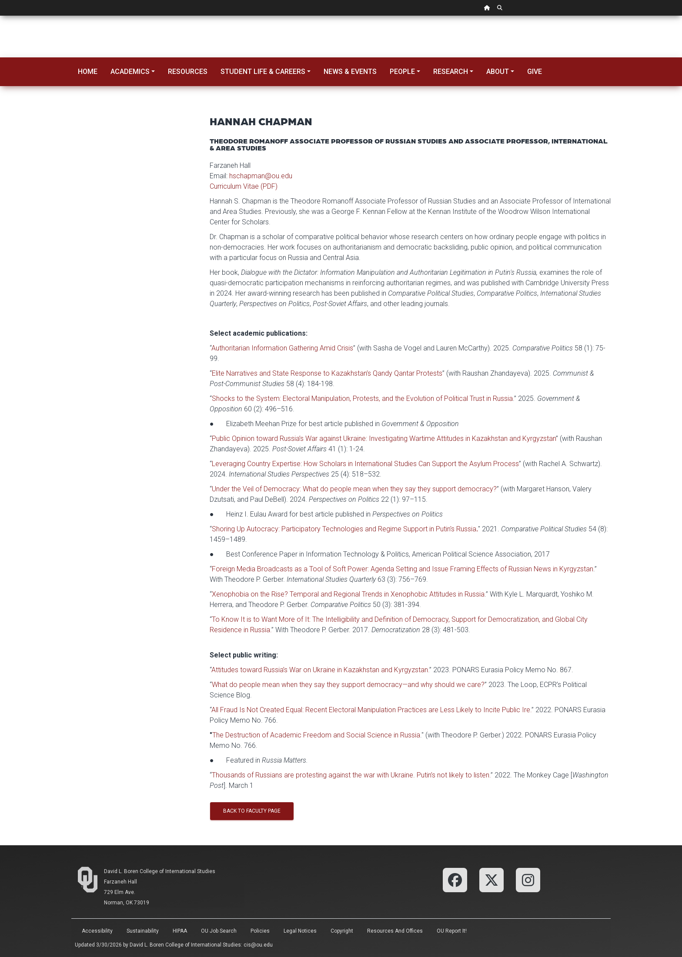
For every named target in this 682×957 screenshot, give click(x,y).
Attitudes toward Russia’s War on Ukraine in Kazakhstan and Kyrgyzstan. (320, 670)
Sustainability (143, 931)
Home (87, 71)
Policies (260, 931)
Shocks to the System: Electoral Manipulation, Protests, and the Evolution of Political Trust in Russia (362, 398)
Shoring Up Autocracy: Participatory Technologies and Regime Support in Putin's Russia (344, 529)
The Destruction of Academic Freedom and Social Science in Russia (316, 735)
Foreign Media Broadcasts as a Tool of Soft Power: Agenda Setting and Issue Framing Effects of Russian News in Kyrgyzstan (402, 569)
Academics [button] (130, 71)
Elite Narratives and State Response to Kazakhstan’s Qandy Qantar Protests (327, 373)
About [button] (497, 71)
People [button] (402, 71)
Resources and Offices (395, 931)
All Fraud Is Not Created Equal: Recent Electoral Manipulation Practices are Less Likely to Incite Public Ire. (371, 710)
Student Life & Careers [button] (263, 71)
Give (534, 71)
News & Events (350, 71)
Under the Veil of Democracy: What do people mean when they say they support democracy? (354, 489)
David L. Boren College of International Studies (159, 871)
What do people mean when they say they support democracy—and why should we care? (348, 684)
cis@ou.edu (258, 945)
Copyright (342, 931)
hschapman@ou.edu (260, 176)
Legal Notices (300, 931)
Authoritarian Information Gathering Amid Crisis (282, 348)
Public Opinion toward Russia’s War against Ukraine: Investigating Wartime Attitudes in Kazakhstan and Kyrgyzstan (384, 438)
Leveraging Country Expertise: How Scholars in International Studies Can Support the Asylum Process (365, 464)
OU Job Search (219, 931)
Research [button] (450, 71)
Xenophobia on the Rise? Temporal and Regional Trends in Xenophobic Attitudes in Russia (348, 594)
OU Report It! (452, 931)
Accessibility (97, 931)
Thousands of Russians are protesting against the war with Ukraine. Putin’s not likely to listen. (351, 775)
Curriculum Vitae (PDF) (243, 186)
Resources (187, 71)
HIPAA (180, 931)
